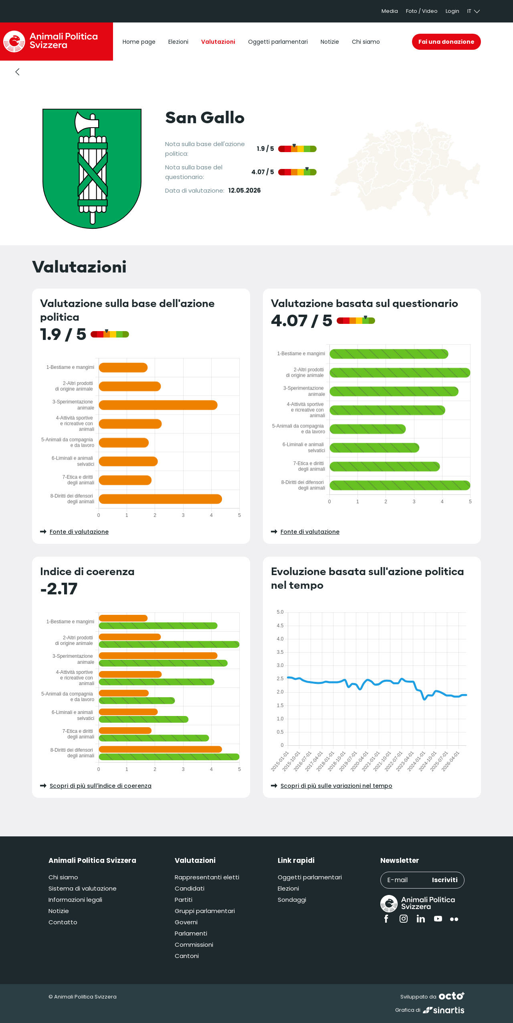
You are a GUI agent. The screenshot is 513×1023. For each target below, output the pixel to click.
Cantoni (187, 956)
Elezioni (288, 888)
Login (452, 11)
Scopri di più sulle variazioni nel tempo (331, 786)
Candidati (189, 888)
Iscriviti (445, 880)
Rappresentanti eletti (207, 877)
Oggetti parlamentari (310, 877)
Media (390, 11)
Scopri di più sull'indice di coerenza (95, 786)
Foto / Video (422, 11)
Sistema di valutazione (82, 888)
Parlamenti (191, 933)
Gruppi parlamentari (205, 911)
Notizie (58, 911)
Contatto (62, 922)
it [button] (474, 11)
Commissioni (194, 944)
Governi (186, 922)
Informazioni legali (75, 899)
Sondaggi (292, 899)
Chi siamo (63, 877)
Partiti (183, 899)
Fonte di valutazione (74, 532)
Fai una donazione (446, 42)
